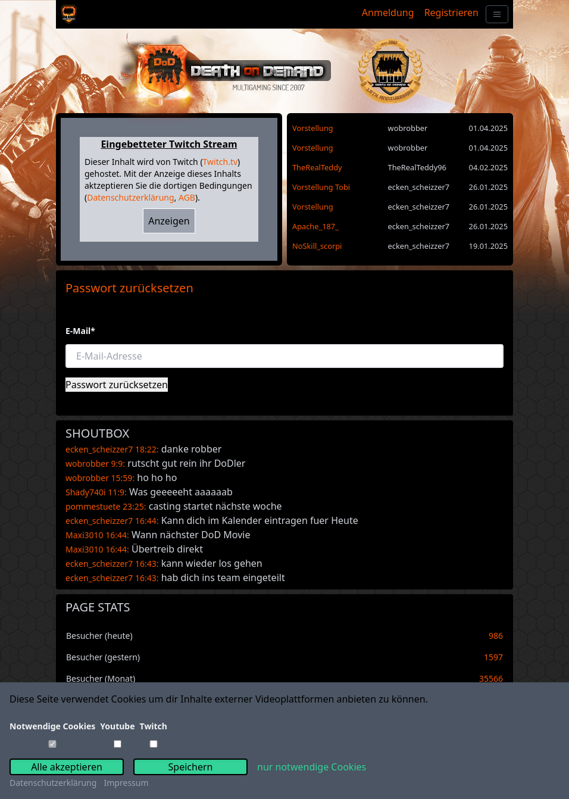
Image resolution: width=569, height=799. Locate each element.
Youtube (117, 726)
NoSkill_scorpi (317, 246)
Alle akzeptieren (66, 766)
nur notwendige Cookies (311, 766)
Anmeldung (388, 12)
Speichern (190, 766)
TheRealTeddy (317, 167)
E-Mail (80, 330)
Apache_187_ (315, 226)
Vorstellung (312, 128)
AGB (187, 197)
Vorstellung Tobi (321, 187)
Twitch (153, 726)
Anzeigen (169, 220)
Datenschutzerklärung (130, 197)
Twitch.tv (220, 161)
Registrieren (451, 12)
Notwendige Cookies (52, 726)
